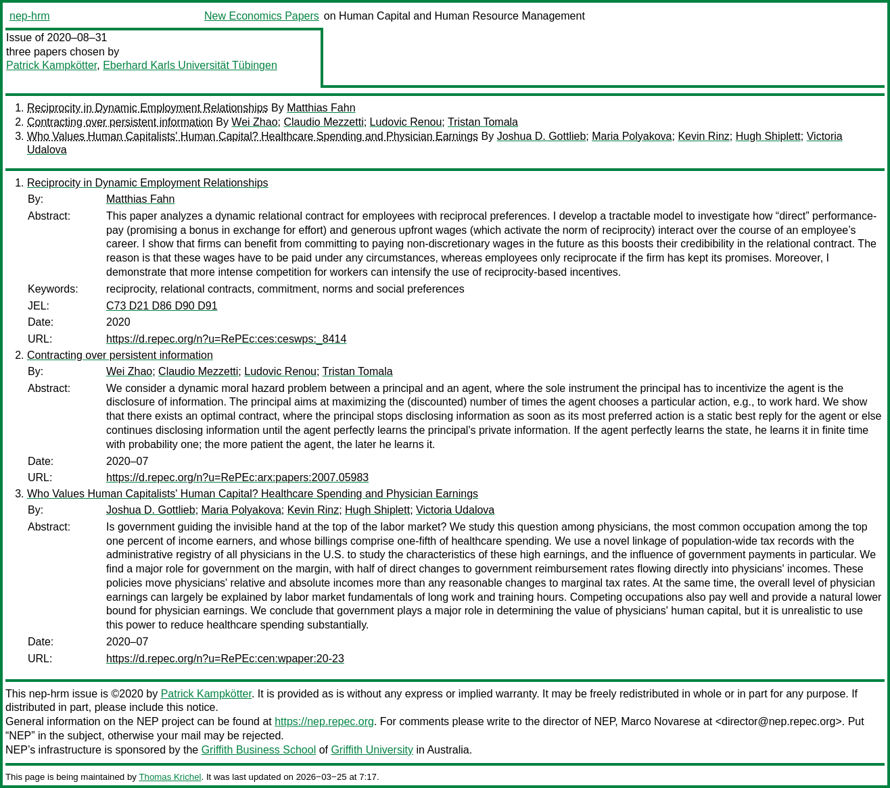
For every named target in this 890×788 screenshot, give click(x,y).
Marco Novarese (660, 721)
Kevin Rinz (703, 136)
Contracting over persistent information (120, 122)
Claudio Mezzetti (323, 122)
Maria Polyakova (632, 136)
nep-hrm (29, 16)
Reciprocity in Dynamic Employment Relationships (147, 108)
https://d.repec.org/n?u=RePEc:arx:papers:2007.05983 (237, 477)
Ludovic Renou (406, 122)
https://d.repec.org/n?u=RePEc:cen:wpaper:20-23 (225, 658)
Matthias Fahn (321, 108)
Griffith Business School (259, 750)
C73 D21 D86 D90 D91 (162, 306)
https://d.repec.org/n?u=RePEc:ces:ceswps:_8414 (226, 339)
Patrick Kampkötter (51, 65)
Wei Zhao (254, 122)
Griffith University (372, 750)
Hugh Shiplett (768, 136)
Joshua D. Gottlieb (541, 136)
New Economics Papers (261, 16)
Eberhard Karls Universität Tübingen (190, 65)
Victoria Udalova (455, 510)
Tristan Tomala (483, 122)
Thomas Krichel (170, 777)
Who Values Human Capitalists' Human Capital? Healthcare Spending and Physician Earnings (252, 136)
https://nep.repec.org (324, 721)
